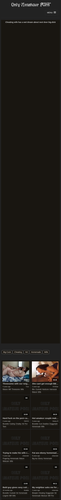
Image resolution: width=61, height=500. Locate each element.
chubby (18, 424)
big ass (35, 458)
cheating (18, 352)
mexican (44, 496)
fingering (6, 458)
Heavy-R (55, 421)
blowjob (35, 493)
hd (26, 352)
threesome (16, 389)
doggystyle (53, 424)
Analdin (26, 490)
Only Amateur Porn (30, 4)
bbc (33, 389)
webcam (6, 461)
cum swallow (44, 424)
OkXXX (26, 421)
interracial (53, 389)
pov (26, 424)
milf (9, 389)
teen (4, 427)
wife (46, 352)
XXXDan (55, 386)
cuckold (38, 389)
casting (12, 424)
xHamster (26, 456)
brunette (6, 424)
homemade (36, 352)
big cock (7, 352)
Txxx (27, 386)
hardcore (45, 389)
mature (5, 389)
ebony (40, 458)
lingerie (6, 496)
